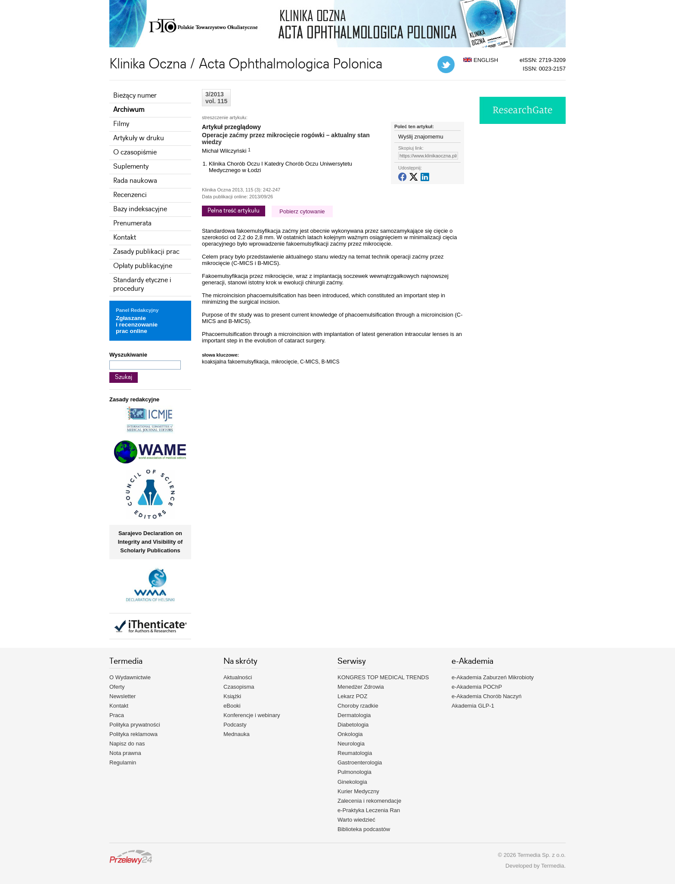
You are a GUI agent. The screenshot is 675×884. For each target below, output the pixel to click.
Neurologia (351, 743)
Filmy (121, 124)
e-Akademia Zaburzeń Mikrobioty (493, 677)
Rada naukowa (135, 181)
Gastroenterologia (360, 762)
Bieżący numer (135, 95)
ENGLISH (480, 60)
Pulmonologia (355, 772)
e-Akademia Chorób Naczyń (487, 696)
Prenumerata (132, 223)
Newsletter (122, 696)
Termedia (552, 865)
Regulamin (122, 762)
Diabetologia (353, 724)
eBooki (232, 705)
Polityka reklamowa (133, 734)
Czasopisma (238, 687)
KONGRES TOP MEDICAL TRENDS (383, 677)
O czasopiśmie (135, 152)
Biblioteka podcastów (364, 829)
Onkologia (350, 734)
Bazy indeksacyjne (140, 209)
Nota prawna (125, 753)
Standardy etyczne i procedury (142, 285)
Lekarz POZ (352, 696)
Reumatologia (355, 753)
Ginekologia (352, 782)
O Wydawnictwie (130, 677)
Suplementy (131, 166)
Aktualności (237, 677)
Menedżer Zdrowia (361, 687)
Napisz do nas (127, 743)
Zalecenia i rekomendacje (369, 801)
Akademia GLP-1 (473, 705)
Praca (116, 715)
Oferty (116, 687)
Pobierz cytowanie (302, 211)
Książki (232, 696)
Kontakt (124, 237)
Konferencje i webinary (251, 715)
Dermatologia (354, 715)
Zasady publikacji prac (146, 252)
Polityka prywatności (134, 724)
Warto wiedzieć (356, 819)
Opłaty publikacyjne (142, 266)
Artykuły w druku (138, 138)
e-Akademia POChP (477, 687)
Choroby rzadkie (358, 705)
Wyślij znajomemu (420, 136)
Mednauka (236, 734)
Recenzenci (130, 195)
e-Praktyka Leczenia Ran (369, 810)
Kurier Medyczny (358, 791)
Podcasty (234, 724)
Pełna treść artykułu (233, 211)
